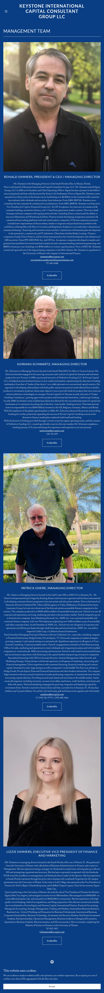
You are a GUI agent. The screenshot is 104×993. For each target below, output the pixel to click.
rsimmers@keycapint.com (52, 256)
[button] (10, 11)
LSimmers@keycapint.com (52, 932)
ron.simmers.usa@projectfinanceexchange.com (52, 260)
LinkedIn (52, 275)
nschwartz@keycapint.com (51, 430)
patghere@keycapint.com (52, 694)
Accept (52, 986)
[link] (52, 17)
